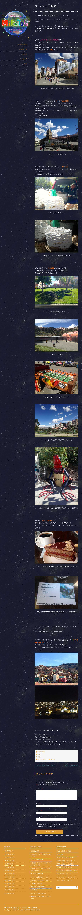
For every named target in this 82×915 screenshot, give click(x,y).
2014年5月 (8, 890)
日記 (39, 757)
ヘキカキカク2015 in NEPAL (66, 857)
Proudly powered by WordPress (12, 910)
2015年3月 (8, 857)
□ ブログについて (21, 44)
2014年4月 (8, 893)
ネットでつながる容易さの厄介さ (67, 870)
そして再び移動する (71, 765)
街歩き (53, 759)
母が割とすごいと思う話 (64, 867)
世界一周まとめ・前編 (64, 851)
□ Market (24, 54)
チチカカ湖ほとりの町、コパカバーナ (45, 766)
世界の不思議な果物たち (38, 887)
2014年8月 (8, 880)
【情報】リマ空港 (36, 883)
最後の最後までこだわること (66, 861)
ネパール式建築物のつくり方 (39, 877)
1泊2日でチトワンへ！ (64, 874)
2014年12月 (8, 867)
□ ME (25, 64)
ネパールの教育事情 (37, 874)
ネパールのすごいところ (64, 880)
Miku (39, 754)
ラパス (45, 759)
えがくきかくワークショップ (66, 877)
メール (39, 810)
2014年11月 (8, 870)
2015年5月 (8, 851)
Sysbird (38, 910)
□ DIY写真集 (23, 49)
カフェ (40, 759)
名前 (38, 803)
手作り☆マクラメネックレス (39, 880)
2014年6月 (8, 887)
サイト (38, 817)
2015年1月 (8, 864)
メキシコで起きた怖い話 (38, 893)
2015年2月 (8, 861)
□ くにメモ (23, 59)
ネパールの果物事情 (37, 860)
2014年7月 (8, 883)
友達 (48, 759)
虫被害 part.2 (35, 851)
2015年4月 (8, 854)
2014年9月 (8, 877)
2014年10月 (8, 874)
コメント (39, 789)
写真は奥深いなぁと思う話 (65, 864)
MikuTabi (34, 890)
